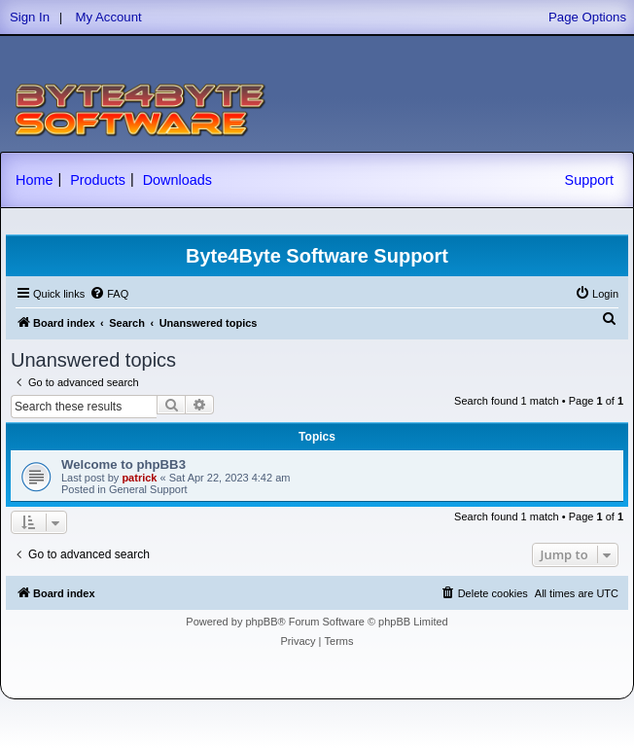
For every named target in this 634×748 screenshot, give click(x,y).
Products (97, 180)
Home (34, 180)
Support (589, 180)
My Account (109, 17)
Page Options (587, 17)
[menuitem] (108, 293)
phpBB (261, 621)
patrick (139, 477)
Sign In (30, 17)
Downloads (177, 180)
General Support (148, 489)
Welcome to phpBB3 (123, 464)
